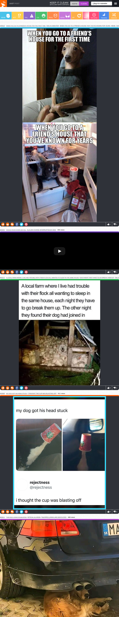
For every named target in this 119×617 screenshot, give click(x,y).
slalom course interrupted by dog (41, 230)
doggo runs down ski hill (16, 230)
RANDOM (114, 16)
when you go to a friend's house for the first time (26, 26)
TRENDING (104, 16)
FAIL (29, 16)
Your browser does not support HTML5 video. (59, 251)
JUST (14, 3)
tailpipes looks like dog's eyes (53, 517)
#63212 (2, 278)
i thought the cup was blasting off (42, 393)
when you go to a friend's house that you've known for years (85, 26)
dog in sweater (52, 26)
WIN (88, 16)
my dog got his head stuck (16, 393)
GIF (76, 16)
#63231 (2, 230)
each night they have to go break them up (97, 278)
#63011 (2, 517)
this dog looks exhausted (16, 517)
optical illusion (33, 517)
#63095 (2, 393)
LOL (41, 16)
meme (113, 26)
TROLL (52, 16)
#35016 (2, 26)
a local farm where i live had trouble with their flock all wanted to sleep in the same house (42, 277)
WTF (17, 16)
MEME (5, 16)
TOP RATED (94, 16)
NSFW (65, 16)
